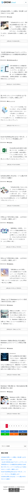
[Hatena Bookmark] (23, 431)
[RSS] (14, 434)
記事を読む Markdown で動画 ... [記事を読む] (14, 374)
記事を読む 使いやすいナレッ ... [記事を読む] (14, 125)
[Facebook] (14, 431)
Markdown (11, 305)
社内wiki (10, 16)
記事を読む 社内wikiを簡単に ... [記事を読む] (14, 205)
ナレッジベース (12, 101)
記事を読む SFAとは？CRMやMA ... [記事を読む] (14, 288)
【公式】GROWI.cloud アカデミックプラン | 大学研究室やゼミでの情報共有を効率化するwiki (14, 54)
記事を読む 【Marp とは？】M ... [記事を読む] (14, 329)
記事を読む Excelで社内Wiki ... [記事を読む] (14, 164)
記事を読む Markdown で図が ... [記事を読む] (14, 413)
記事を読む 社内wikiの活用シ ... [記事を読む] (14, 41)
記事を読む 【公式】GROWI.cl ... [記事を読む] (14, 84)
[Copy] (23, 434)
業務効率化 (11, 222)
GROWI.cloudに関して (13, 60)
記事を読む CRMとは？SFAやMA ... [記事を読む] (14, 247)
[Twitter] (5, 431)
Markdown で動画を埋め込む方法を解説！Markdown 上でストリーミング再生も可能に (13, 342)
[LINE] (5, 434)
